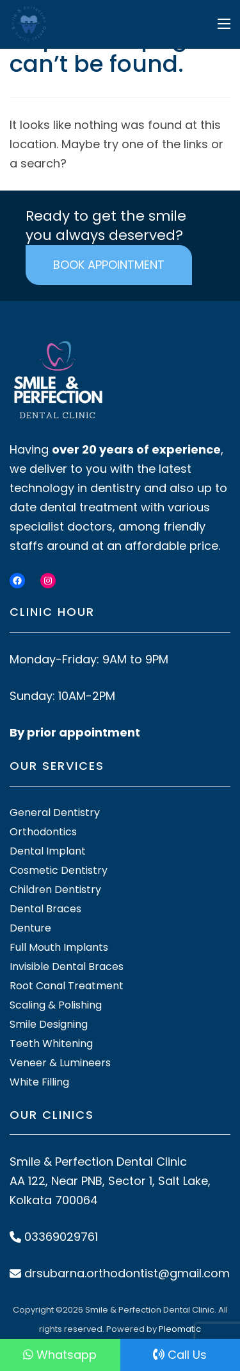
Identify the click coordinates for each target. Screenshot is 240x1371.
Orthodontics (43, 831)
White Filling (39, 1082)
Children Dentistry (55, 889)
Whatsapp (60, 1355)
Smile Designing (49, 1024)
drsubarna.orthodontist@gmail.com (127, 1273)
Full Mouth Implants (59, 947)
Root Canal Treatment (67, 985)
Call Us (180, 1355)
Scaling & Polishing (56, 1005)
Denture (30, 928)
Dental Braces (45, 908)
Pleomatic (180, 1329)
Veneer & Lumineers (60, 1062)
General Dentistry (55, 812)
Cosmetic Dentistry (59, 870)
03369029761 (61, 1237)
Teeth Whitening (51, 1043)
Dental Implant (48, 851)
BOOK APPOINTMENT (108, 265)
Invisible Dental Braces (67, 966)
